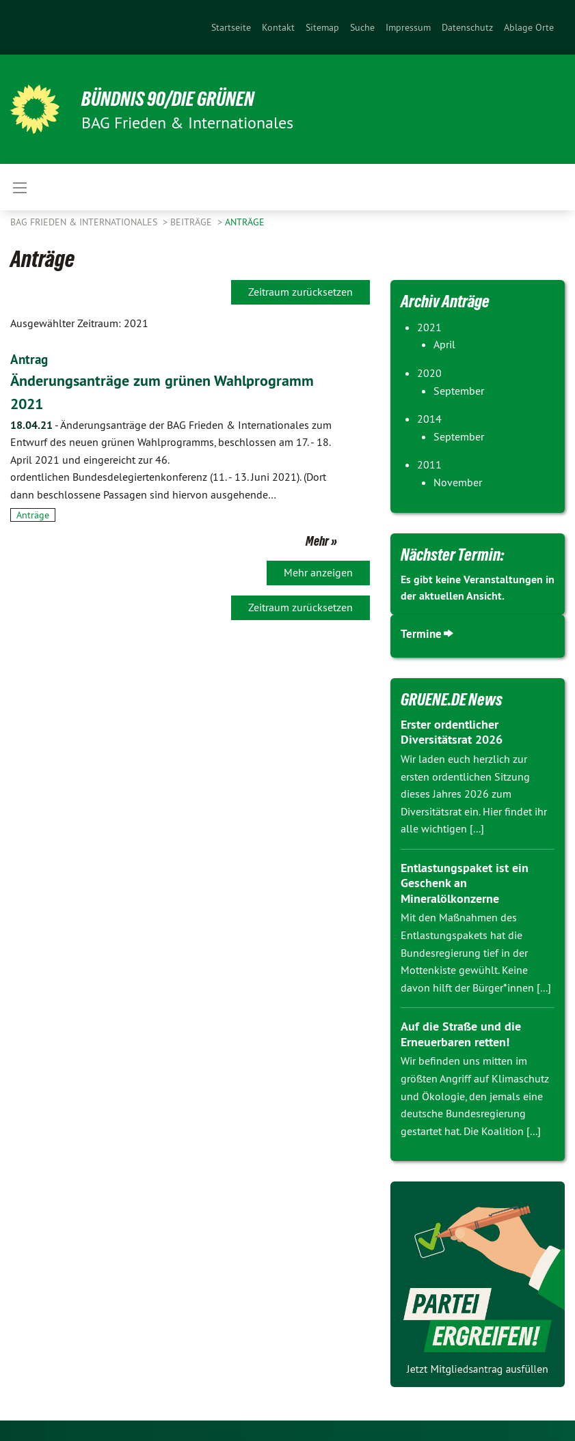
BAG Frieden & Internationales (85, 222)
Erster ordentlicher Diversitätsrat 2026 (452, 732)
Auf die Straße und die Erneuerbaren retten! (461, 1034)
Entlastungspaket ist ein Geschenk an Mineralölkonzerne (465, 883)
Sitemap (322, 27)
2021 (429, 327)
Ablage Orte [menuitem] (529, 27)
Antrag (30, 359)
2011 (429, 464)
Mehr (317, 540)
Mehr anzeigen (318, 571)
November (457, 482)
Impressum (408, 27)
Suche (362, 27)
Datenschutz (467, 27)
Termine (421, 633)
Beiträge (192, 222)
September (458, 390)
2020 (429, 373)
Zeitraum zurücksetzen (300, 291)
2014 (429, 418)
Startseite (231, 27)
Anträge (245, 222)
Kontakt (278, 27)
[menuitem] (231, 27)
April (444, 344)
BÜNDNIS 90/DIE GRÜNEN (179, 98)
